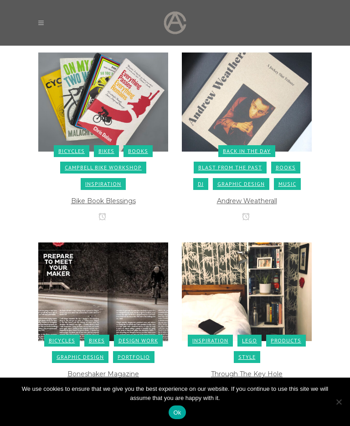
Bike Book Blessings (103, 201)
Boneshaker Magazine (103, 374)
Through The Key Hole (247, 374)
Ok (177, 412)
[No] (338, 401)
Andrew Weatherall (247, 201)
